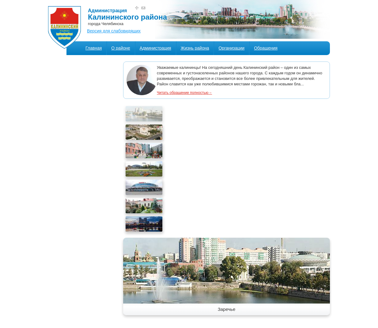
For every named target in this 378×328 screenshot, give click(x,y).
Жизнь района (195, 48)
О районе (120, 48)
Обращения (266, 48)
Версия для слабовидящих (114, 30)
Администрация (155, 48)
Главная (93, 48)
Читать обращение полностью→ (184, 93)
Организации (231, 48)
